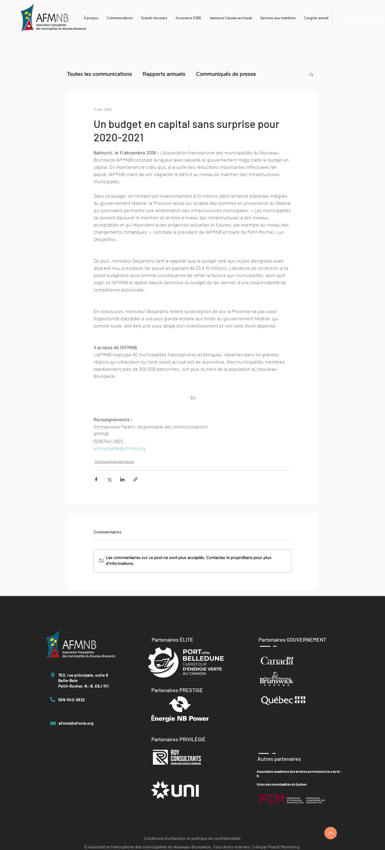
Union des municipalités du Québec (282, 784)
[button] (311, 74)
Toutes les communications (99, 74)
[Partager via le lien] (135, 479)
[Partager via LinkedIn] (122, 479)
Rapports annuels (164, 74)
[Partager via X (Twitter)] (109, 479)
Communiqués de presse (226, 74)
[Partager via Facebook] (96, 479)
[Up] (330, 833)
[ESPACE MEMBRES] (362, 18)
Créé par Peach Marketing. (276, 846)
